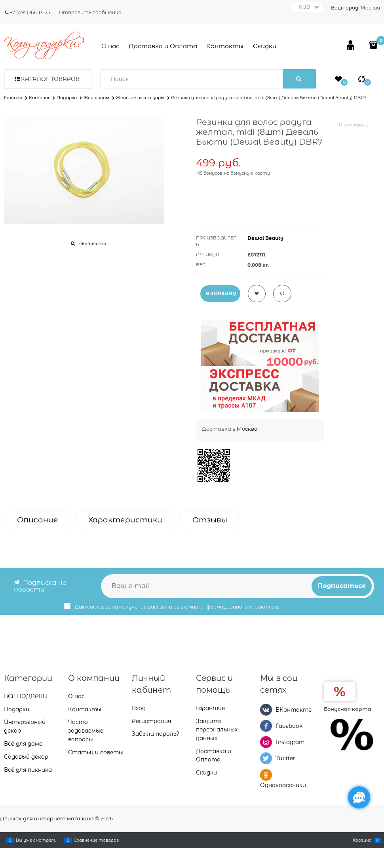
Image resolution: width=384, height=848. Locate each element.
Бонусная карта (347, 708)
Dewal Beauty (265, 238)
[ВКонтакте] (266, 709)
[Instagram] (266, 742)
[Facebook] (266, 725)
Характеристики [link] (125, 520)
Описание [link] (37, 520)
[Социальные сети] (359, 797)
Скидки (264, 46)
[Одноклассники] (266, 774)
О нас (110, 46)
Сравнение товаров (96, 840)
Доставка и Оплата (163, 46)
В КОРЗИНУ (220, 293)
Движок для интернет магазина (47, 818)
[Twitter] (266, 758)
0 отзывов (354, 124)
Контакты (224, 46)
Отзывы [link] (209, 520)
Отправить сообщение (90, 12)
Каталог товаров (50, 79)
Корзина (362, 840)
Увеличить (92, 243)
